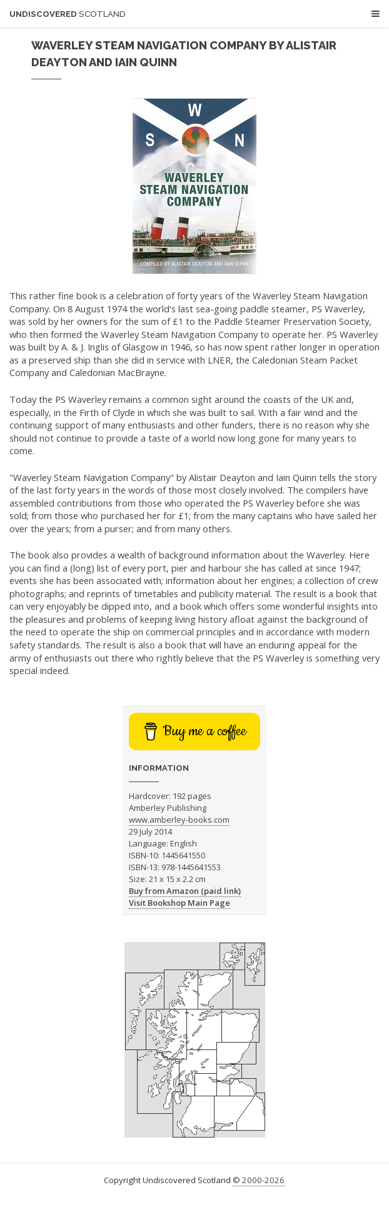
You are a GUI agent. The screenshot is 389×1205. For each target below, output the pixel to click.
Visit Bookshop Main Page (179, 902)
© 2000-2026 (259, 1180)
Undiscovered (67, 14)
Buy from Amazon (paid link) (185, 890)
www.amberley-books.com (179, 819)
